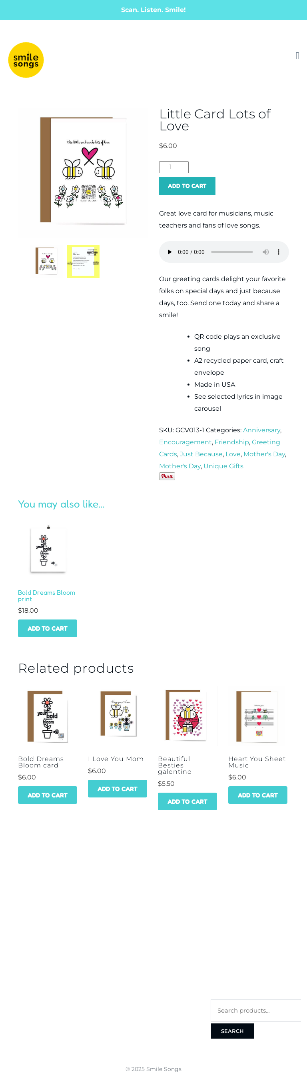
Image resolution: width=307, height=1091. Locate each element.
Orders (222, 910)
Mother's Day (264, 454)
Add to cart (187, 186)
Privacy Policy (232, 969)
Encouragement (185, 442)
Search (232, 1031)
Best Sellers (127, 910)
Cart (218, 925)
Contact (19, 940)
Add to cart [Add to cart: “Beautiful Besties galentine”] (187, 801)
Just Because (201, 454)
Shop (13, 910)
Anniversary (261, 430)
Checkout (225, 940)
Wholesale (23, 925)
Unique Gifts (223, 466)
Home (14, 895)
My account (229, 895)
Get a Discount (131, 895)
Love (233, 454)
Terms (220, 954)
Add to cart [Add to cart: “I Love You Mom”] (118, 789)
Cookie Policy (231, 984)
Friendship (232, 442)
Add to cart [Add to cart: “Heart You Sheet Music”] (258, 795)
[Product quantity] (174, 167)
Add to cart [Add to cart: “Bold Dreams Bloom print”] (48, 628)
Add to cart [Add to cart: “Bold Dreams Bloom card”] (48, 795)
